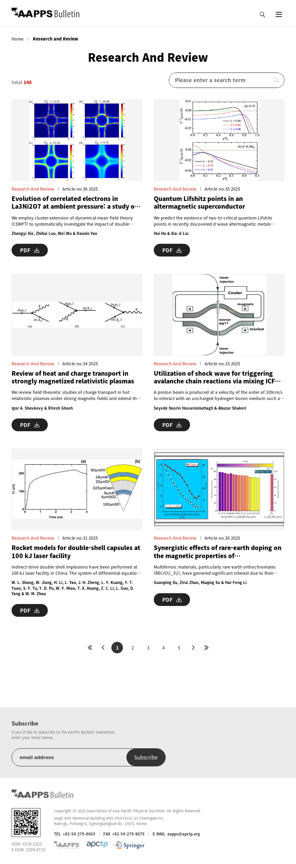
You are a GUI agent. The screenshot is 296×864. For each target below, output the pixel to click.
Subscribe (146, 757)
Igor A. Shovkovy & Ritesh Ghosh (42, 408)
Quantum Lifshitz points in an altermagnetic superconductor (199, 203)
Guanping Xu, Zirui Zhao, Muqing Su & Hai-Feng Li (200, 582)
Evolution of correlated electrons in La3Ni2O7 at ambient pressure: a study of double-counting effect (74, 203)
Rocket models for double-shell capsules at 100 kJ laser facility (76, 552)
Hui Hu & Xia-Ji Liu (171, 233)
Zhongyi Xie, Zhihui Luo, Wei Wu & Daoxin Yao (54, 233)
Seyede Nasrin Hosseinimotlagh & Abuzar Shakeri (200, 408)
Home (18, 39)
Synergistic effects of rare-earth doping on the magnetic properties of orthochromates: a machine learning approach (217, 552)
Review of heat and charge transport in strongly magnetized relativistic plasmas (73, 377)
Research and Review (33, 189)
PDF (29, 250)
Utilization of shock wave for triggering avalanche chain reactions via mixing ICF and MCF (214, 377)
